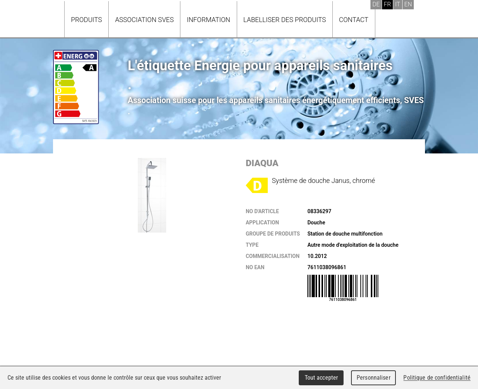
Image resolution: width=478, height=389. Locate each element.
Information (208, 20)
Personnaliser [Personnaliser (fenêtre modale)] (374, 377)
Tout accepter (321, 377)
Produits (86, 20)
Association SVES (144, 20)
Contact (354, 20)
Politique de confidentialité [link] (437, 377)
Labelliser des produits (284, 20)
